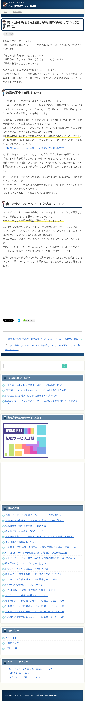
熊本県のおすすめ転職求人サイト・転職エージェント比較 (34, 601)
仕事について (12, 643)
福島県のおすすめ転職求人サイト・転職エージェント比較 (34, 617)
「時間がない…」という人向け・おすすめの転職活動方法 (34, 148)
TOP (5, 12)
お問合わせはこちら (19, 673)
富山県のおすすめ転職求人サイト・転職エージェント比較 (34, 606)
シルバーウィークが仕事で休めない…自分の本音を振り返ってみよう (40, 558)
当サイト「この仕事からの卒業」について (30, 669)
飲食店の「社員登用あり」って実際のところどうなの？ (33, 574)
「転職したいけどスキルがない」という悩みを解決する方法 (35, 390)
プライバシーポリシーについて (25, 677)
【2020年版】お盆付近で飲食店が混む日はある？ (30, 590)
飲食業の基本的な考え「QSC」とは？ (24, 531)
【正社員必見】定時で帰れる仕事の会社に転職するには (33, 385)
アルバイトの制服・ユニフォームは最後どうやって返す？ (34, 520)
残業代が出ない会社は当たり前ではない (25, 563)
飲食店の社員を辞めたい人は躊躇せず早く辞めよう (31, 395)
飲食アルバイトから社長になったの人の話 (26, 569)
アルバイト (11, 637)
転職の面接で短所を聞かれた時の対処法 (25, 526)
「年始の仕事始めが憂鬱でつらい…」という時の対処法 (33, 515)
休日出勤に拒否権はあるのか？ (21, 542)
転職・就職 (8, 34)
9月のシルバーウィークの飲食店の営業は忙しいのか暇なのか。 (37, 552)
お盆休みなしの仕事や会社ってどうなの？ (26, 595)
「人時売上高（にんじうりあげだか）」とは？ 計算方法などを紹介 (39, 536)
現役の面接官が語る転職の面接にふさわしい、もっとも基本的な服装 (43, 339)
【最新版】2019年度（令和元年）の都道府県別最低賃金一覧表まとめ (40, 547)
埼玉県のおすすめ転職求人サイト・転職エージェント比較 (34, 611)
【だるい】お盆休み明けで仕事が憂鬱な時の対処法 (31, 579)
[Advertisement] (42, 291)
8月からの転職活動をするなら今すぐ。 (25, 585)
